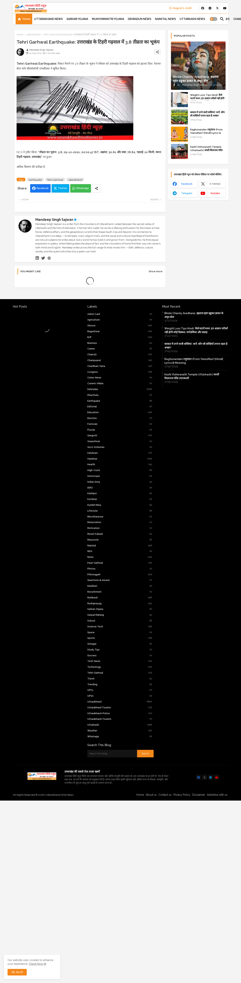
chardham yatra (119, 533)
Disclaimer (198, 961)
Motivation (119, 694)
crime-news (119, 544)
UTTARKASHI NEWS (192, 18)
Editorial (119, 573)
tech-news (119, 828)
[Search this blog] (112, 920)
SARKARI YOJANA (77, 18)
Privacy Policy (181, 961)
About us (151, 961)
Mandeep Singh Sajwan (54, 331)
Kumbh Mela (119, 671)
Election (119, 585)
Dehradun (119, 556)
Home (26, 18)
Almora (119, 492)
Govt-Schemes (119, 614)
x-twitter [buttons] (215, 184)
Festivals (119, 590)
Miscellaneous (119, 683)
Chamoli (119, 521)
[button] (213, 19)
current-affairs (119, 550)
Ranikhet (119, 752)
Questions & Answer (119, 747)
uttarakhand (33, 34)
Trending (119, 851)
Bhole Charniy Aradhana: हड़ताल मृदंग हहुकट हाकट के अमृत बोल (193, 482)
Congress (119, 538)
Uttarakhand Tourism (119, 874)
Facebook (43, 299)
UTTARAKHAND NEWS (48, 18)
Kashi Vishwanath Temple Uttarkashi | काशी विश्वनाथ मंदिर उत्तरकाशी (206, 150)
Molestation (119, 689)
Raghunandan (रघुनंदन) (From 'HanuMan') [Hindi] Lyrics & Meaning (206, 133)
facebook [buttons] (186, 184)
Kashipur (119, 660)
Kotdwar (119, 666)
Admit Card (119, 480)
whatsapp (119, 903)
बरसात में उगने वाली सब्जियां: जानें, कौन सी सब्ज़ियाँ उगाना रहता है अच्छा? (207, 114)
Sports (119, 804)
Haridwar (119, 625)
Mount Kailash (119, 700)
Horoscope (119, 642)
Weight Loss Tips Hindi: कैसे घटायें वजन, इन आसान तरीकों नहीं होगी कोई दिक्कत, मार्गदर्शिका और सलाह (207, 98)
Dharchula (119, 561)
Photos (119, 735)
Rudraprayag (119, 770)
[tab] (24, 19)
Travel (119, 845)
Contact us (165, 961)
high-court (119, 637)
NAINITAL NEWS (165, 18)
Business (119, 509)
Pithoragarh (119, 741)
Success (119, 822)
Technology (119, 833)
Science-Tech (119, 793)
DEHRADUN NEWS (139, 18)
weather (119, 897)
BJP (119, 504)
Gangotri (119, 602)
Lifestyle (119, 677)
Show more (155, 382)
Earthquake (35, 291)
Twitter (62, 299)
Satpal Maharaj (119, 781)
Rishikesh (119, 764)
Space (119, 799)
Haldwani (119, 619)
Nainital (119, 712)
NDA (119, 718)
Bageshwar (119, 498)
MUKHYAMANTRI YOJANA (108, 18)
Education (119, 579)
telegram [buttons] (186, 193)
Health (119, 631)
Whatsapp (82, 299)
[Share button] (96, 299)
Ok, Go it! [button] (17, 972)
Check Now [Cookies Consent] (36, 963)
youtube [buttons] (215, 193)
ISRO (119, 654)
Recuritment (119, 758)
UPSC (119, 862)
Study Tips (119, 816)
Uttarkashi (119, 891)
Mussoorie (119, 706)
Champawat (119, 527)
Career (119, 515)
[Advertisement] (90, 89)
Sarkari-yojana (119, 775)
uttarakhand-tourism (119, 885)
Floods (119, 596)
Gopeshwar (119, 608)
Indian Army (119, 648)
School (119, 787)
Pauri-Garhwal (119, 729)
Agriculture (119, 486)
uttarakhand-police (119, 880)
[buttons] (202, 8)
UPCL (119, 856)
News (119, 723)
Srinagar (119, 810)
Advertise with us (217, 961)
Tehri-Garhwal (55, 291)
